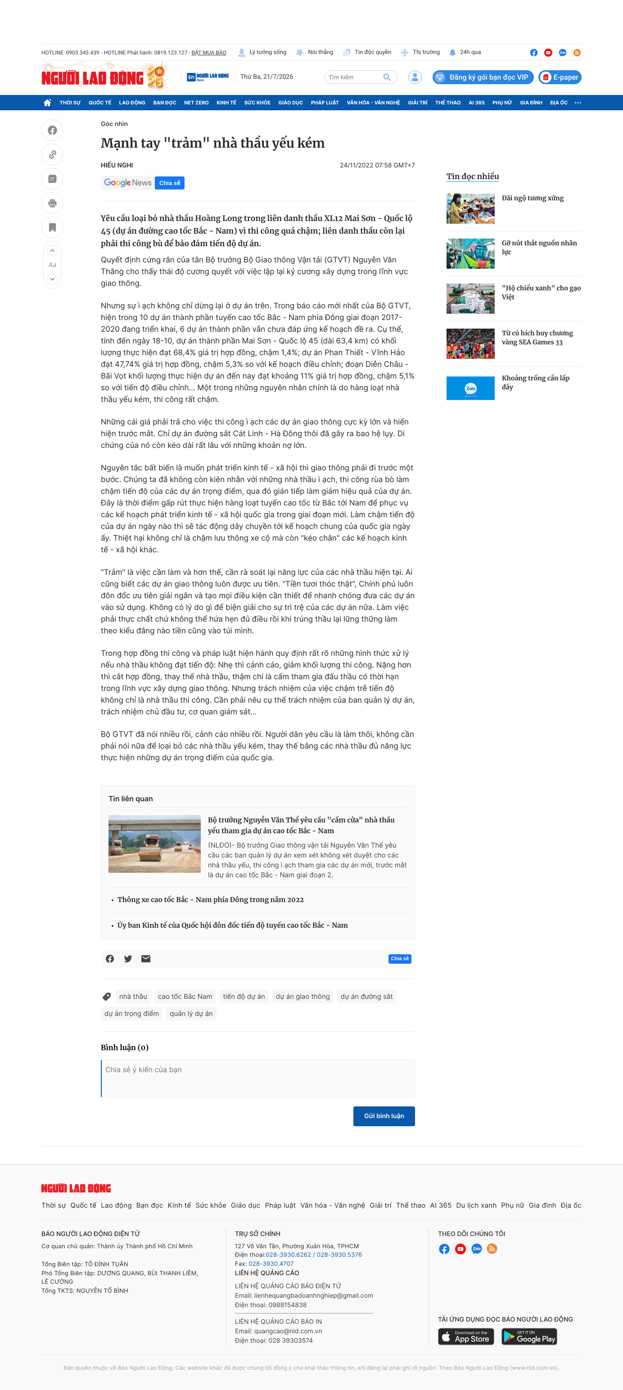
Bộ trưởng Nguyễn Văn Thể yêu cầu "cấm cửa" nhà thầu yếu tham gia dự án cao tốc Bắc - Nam (301, 825)
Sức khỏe (257, 102)
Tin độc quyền (366, 52)
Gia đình (531, 102)
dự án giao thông (303, 996)
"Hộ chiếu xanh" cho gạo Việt (541, 292)
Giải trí (417, 102)
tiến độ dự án (244, 996)
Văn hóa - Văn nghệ (373, 102)
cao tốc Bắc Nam (185, 996)
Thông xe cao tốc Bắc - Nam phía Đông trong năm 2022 (210, 900)
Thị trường (420, 52)
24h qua (465, 52)
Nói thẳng (314, 52)
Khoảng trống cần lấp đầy (535, 382)
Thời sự (70, 102)
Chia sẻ (169, 183)
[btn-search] (387, 77)
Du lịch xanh (476, 1205)
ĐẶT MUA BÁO (208, 53)
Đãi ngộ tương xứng (533, 198)
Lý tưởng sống (262, 52)
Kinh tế (227, 102)
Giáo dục (291, 102)
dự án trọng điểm (131, 1013)
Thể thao (448, 102)
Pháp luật (325, 102)
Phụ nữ (502, 102)
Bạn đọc (164, 102)
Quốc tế (100, 102)
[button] (52, 250)
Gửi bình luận (384, 1116)
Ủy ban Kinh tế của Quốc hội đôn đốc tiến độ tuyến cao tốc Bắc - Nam (232, 925)
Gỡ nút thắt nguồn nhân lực (539, 247)
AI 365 (476, 102)
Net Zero (196, 102)
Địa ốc (559, 102)
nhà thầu (133, 996)
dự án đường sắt (367, 996)
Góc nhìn (114, 124)
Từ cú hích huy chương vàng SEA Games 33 (537, 337)
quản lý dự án (191, 1013)
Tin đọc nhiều (473, 176)
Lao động (132, 102)
